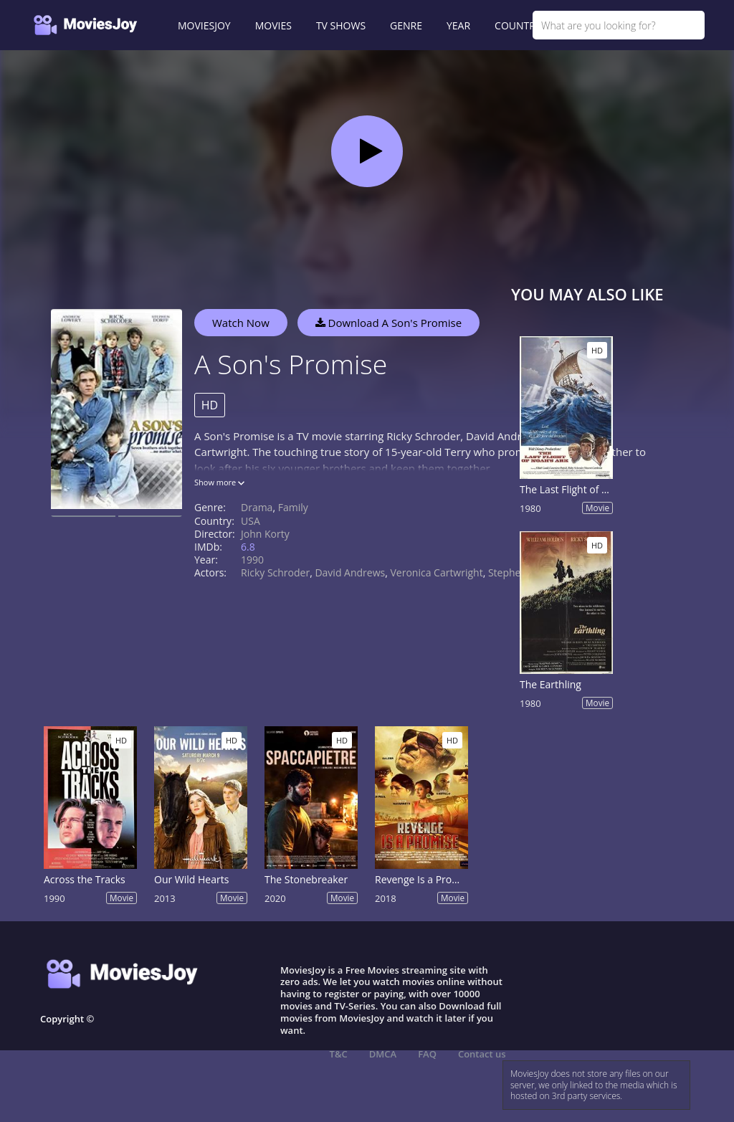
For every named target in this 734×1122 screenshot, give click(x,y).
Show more (219, 482)
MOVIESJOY (204, 25)
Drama (256, 507)
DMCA (382, 1053)
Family (293, 507)
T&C (339, 1053)
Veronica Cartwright (436, 572)
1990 (252, 559)
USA (250, 521)
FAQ (427, 1053)
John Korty (265, 534)
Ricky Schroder (275, 572)
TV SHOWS (341, 25)
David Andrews (350, 572)
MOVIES (273, 25)
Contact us (482, 1053)
